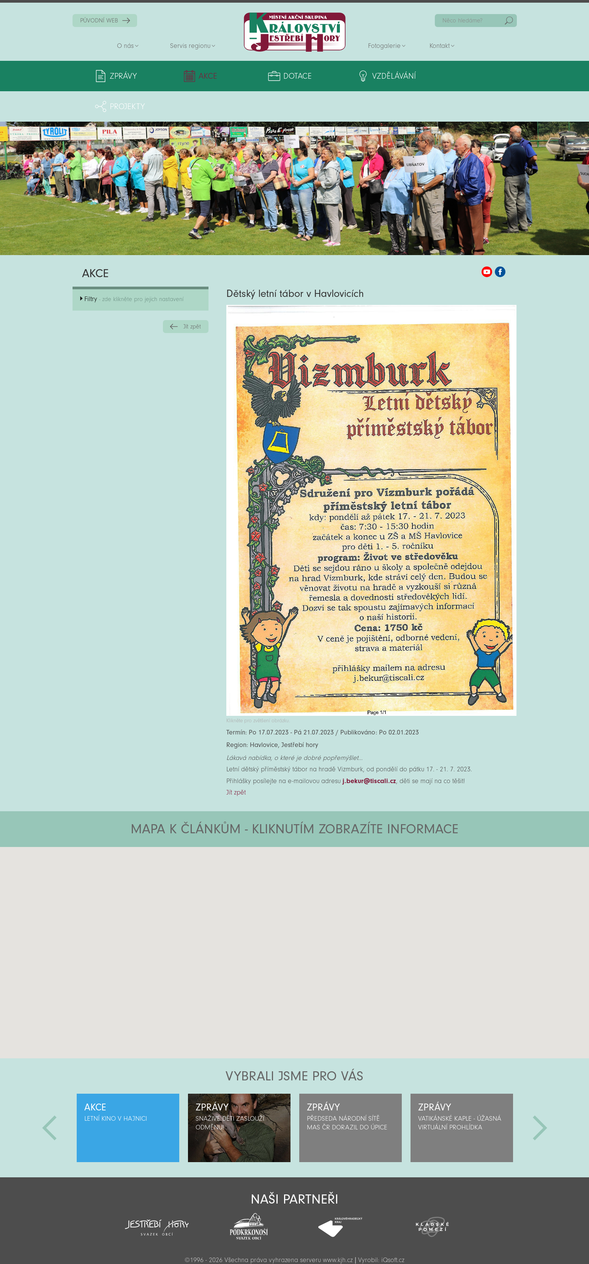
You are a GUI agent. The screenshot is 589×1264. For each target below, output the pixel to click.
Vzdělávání (357, 76)
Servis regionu (190, 46)
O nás (125, 46)
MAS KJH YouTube (487, 241)
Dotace (270, 76)
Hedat (509, 20)
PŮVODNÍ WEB (99, 20)
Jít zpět (192, 296)
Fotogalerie (384, 46)
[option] (128, 1097)
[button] (316, 862)
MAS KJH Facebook (500, 241)
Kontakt (440, 46)
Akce (197, 76)
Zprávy (123, 76)
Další (540, 1097)
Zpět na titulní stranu (294, 32)
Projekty (442, 76)
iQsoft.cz (392, 1230)
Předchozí (49, 1097)
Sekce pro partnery (294, 1247)
